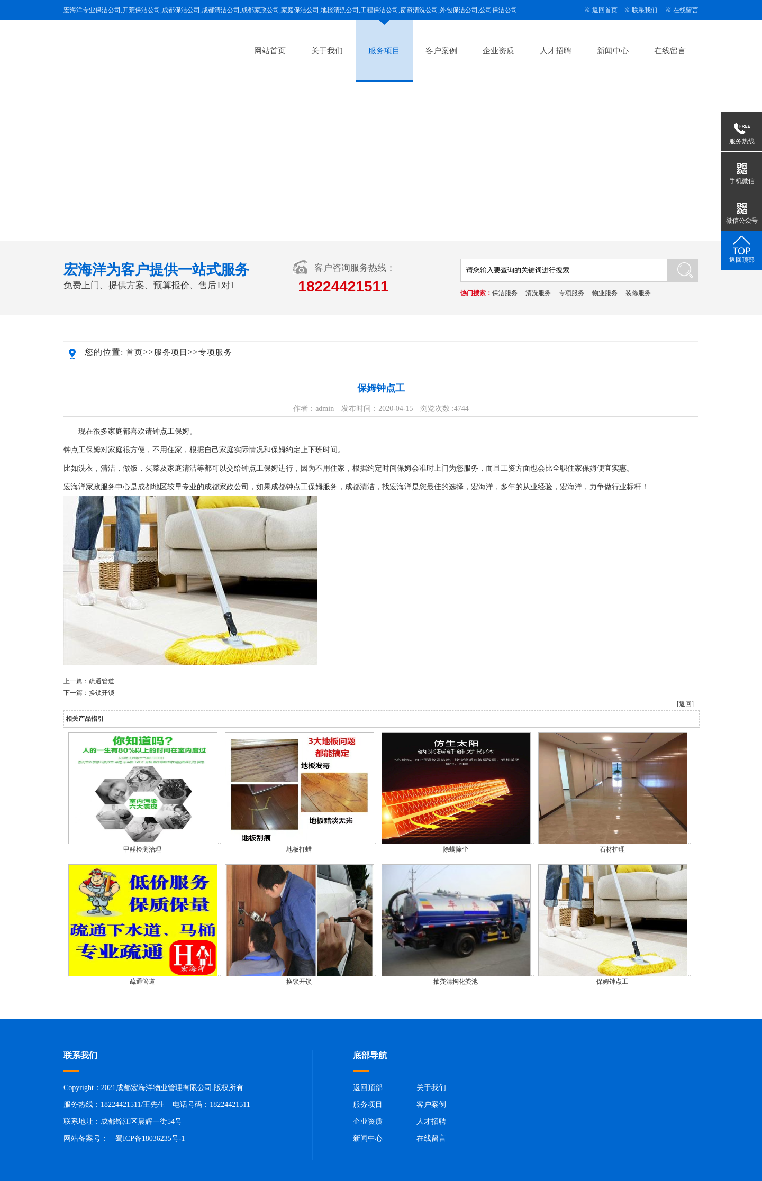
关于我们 (327, 51)
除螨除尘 (455, 849)
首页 (134, 352)
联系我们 (644, 10)
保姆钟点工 (612, 981)
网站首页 (270, 51)
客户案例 (441, 51)
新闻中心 (613, 51)
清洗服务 (538, 293)
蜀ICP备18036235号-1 (150, 1138)
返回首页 (605, 10)
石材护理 (612, 849)
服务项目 (384, 51)
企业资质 (498, 51)
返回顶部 (368, 1088)
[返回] (685, 704)
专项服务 (571, 293)
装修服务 (638, 293)
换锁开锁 (101, 693)
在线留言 (685, 10)
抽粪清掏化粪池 (455, 981)
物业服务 (605, 293)
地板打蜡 (299, 849)
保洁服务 (505, 293)
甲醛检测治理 (142, 849)
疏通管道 (101, 681)
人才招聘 (556, 51)
